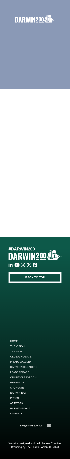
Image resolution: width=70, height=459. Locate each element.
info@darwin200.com (35, 426)
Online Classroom (23, 377)
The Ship (16, 351)
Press (14, 398)
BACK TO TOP (35, 277)
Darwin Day (18, 392)
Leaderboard (19, 372)
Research (17, 382)
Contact (16, 413)
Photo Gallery (21, 361)
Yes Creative (53, 443)
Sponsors (17, 387)
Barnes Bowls (20, 408)
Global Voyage (21, 356)
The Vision (17, 346)
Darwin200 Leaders (23, 366)
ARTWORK (16, 403)
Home (14, 341)
